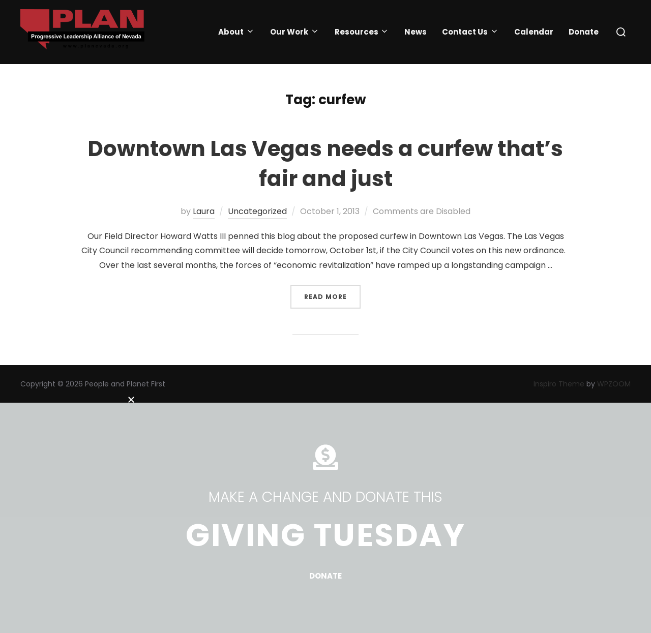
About (236, 31)
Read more (332, 293)
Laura (204, 211)
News (415, 31)
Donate (584, 31)
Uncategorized (257, 211)
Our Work (294, 31)
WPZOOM (614, 384)
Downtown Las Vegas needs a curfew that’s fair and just (325, 164)
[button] (325, 393)
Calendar (533, 31)
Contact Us (470, 31)
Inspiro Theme (559, 384)
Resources (362, 31)
